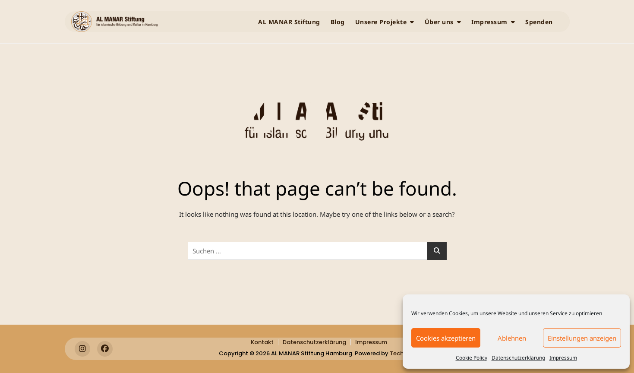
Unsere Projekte (381, 22)
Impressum (563, 357)
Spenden (539, 22)
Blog (338, 22)
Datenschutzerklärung (518, 357)
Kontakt (262, 342)
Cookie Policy (471, 357)
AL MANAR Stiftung (289, 22)
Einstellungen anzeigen (582, 338)
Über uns (439, 22)
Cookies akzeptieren (446, 338)
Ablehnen (512, 338)
